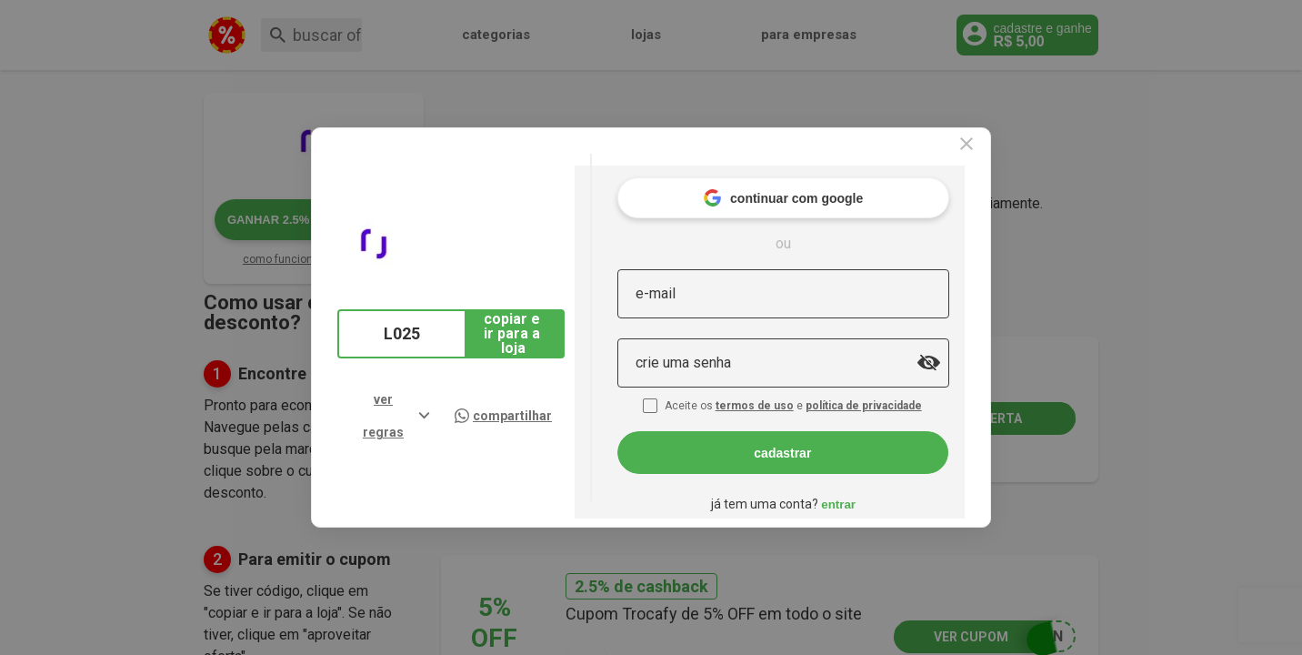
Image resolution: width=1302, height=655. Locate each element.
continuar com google (821, 181)
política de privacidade (904, 389)
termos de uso (795, 389)
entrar (876, 487)
